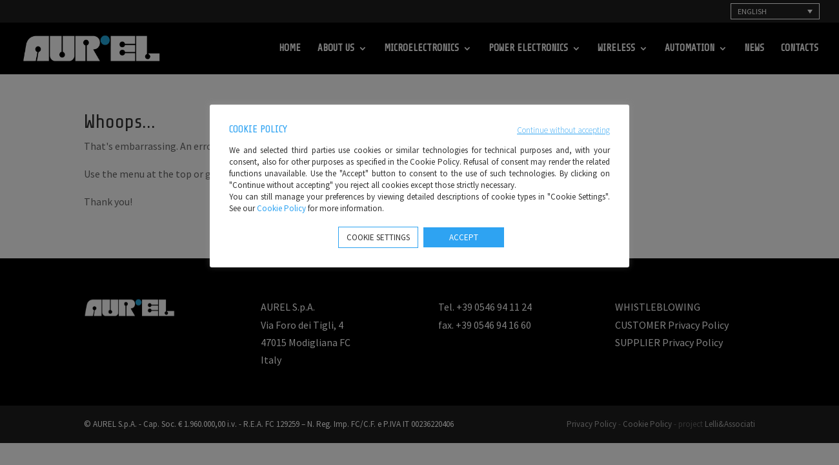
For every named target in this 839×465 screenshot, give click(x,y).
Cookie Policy (281, 208)
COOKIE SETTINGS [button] (378, 237)
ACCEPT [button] (463, 237)
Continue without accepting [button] (563, 130)
